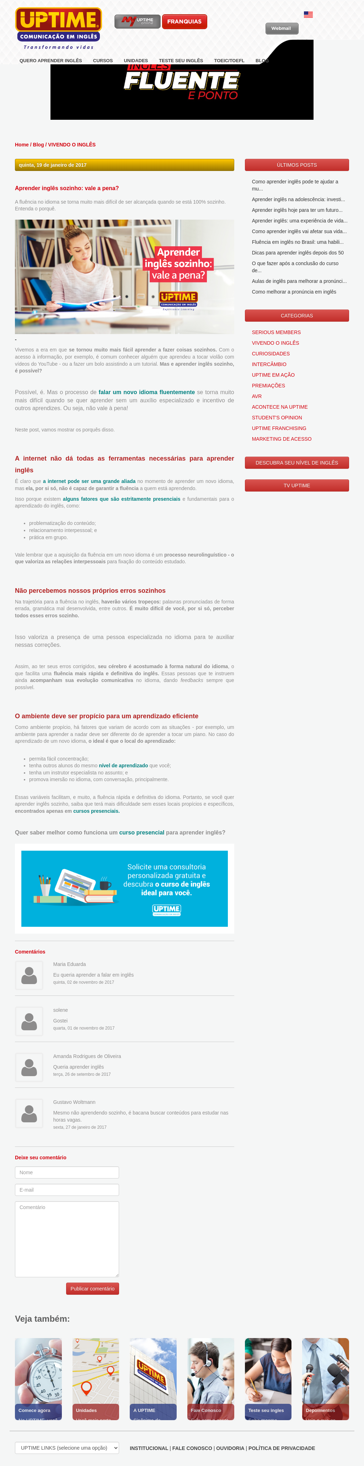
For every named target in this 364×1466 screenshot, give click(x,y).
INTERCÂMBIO (269, 366)
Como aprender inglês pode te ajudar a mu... (295, 186)
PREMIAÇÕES (268, 387)
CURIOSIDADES (271, 355)
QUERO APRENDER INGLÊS (51, 60)
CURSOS (103, 60)
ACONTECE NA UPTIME (280, 408)
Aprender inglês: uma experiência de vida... (300, 222)
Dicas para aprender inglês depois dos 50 (298, 254)
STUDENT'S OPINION (277, 419)
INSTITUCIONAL (149, 1449)
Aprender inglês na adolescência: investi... (298, 201)
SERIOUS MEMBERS (276, 334)
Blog (38, 146)
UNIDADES (136, 60)
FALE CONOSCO (192, 1449)
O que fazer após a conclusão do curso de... (295, 268)
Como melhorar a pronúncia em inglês (294, 293)
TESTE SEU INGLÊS (181, 60)
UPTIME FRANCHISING (279, 430)
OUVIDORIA (230, 1449)
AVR (257, 398)
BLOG (262, 60)
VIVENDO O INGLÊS (72, 146)
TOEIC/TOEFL (229, 60)
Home (22, 146)
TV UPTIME (297, 487)
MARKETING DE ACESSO (282, 440)
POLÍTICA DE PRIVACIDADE (281, 1449)
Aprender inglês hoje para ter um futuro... (297, 211)
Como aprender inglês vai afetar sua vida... (299, 233)
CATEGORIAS (297, 317)
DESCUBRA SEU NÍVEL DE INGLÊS (297, 464)
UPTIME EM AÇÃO (273, 376)
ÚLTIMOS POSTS (297, 166)
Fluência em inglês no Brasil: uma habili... (298, 243)
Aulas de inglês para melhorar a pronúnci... (299, 282)
